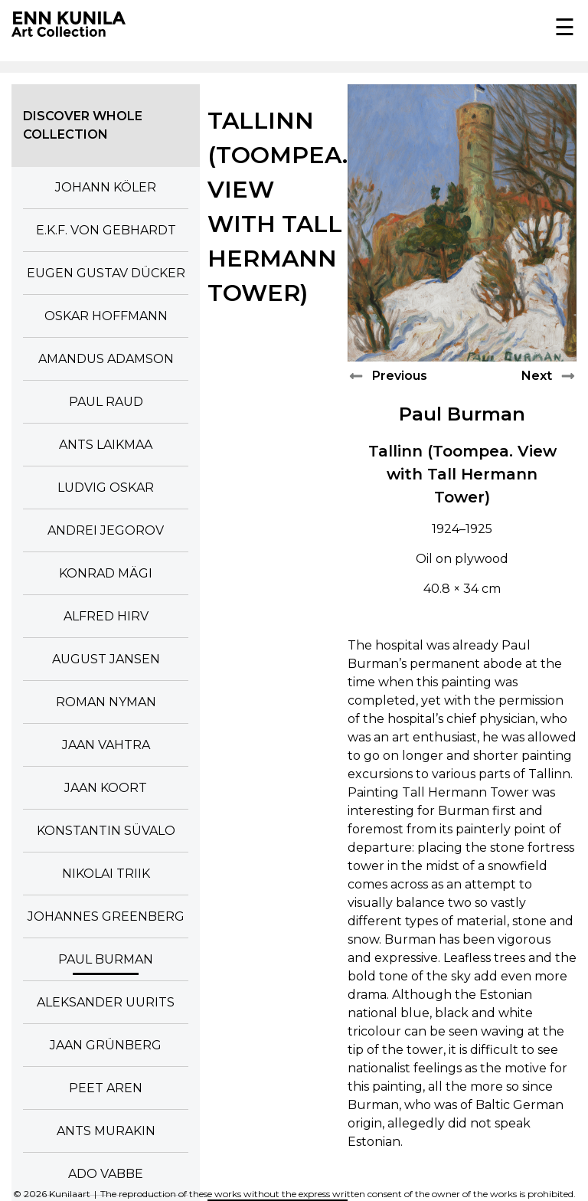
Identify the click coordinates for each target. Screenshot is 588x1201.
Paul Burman (462, 414)
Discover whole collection (82, 125)
